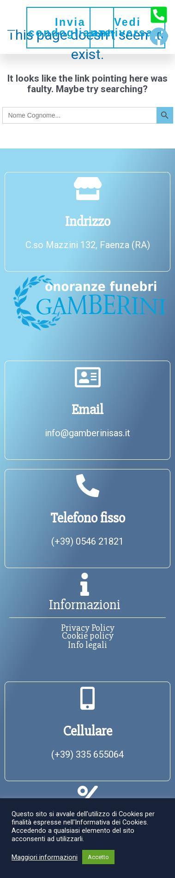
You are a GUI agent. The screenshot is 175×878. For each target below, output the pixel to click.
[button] (9, 27)
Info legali (87, 645)
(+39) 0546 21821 (87, 541)
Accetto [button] (98, 857)
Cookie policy (88, 635)
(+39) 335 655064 (87, 754)
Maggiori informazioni (45, 857)
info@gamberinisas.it (87, 433)
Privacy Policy (88, 628)
